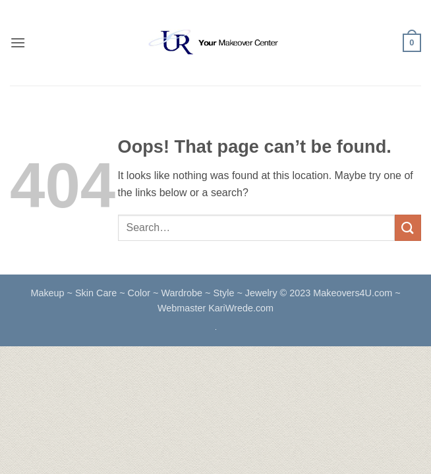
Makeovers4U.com (354, 293)
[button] (18, 42)
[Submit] (408, 227)
